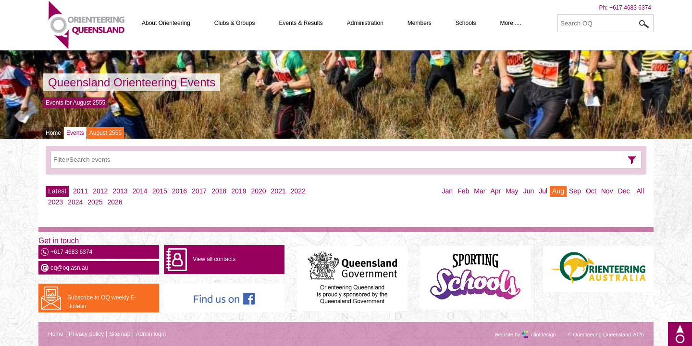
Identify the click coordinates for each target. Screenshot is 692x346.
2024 (75, 202)
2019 (238, 191)
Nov (607, 191)
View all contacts (214, 259)
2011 (80, 191)
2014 (140, 191)
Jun (528, 191)
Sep (575, 191)
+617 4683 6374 (630, 7)
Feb (463, 191)
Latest (57, 191)
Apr (495, 191)
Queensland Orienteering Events (131, 82)
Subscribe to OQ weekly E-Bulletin (101, 302)
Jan (447, 191)
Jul (543, 191)
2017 (199, 191)
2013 (119, 191)
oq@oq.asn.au (69, 267)
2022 (298, 191)
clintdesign (535, 334)
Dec (624, 191)
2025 (94, 202)
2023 (55, 202)
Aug (558, 191)
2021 (278, 191)
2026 (114, 202)
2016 (179, 191)
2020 (258, 191)
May (512, 191)
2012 (100, 191)
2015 (159, 191)
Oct (591, 191)
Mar (479, 191)
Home (53, 133)
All (640, 191)
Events (75, 133)
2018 (218, 191)
